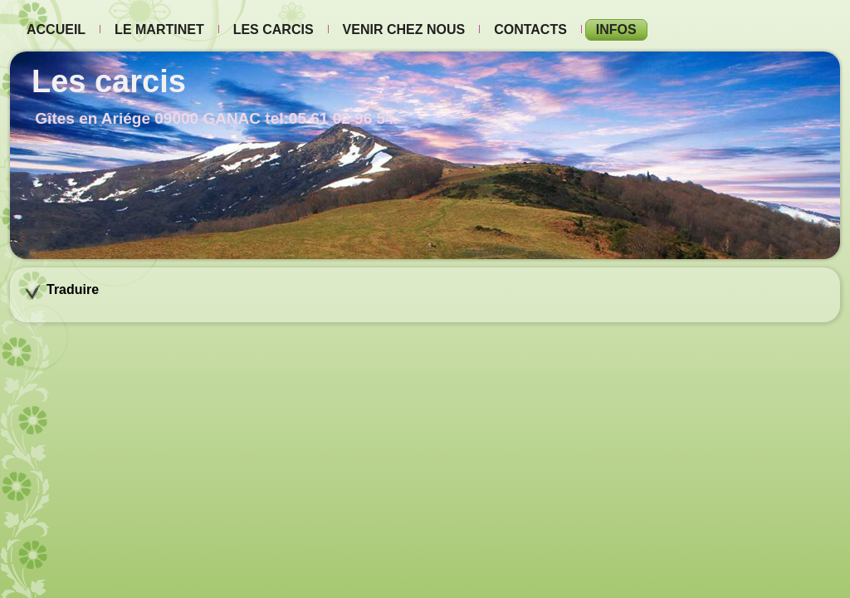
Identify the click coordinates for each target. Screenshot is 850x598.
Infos (616, 29)
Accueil (56, 29)
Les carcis (273, 29)
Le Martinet (159, 29)
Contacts (530, 29)
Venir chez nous (404, 29)
